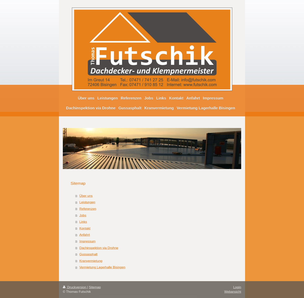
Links (83, 222)
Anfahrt (84, 235)
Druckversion (75, 287)
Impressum (87, 241)
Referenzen (87, 209)
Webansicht (232, 292)
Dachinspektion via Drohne (98, 248)
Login (237, 287)
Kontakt (84, 228)
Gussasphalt (88, 254)
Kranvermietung (90, 261)
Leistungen (87, 202)
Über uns (85, 196)
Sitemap (95, 287)
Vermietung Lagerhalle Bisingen (102, 267)
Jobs (82, 215)
